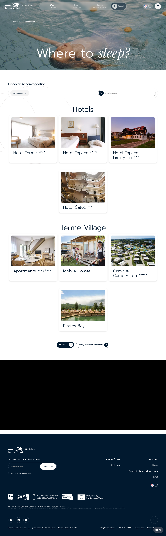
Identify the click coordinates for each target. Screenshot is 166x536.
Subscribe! (48, 466)
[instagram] (18, 520)
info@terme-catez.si (107, 528)
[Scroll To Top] (154, 520)
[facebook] (11, 520)
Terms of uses (152, 528)
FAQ (155, 477)
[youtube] (26, 520)
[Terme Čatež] (18, 6)
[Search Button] (101, 93)
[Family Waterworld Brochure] (92, 345)
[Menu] (158, 6)
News (155, 465)
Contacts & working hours (143, 471)
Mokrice (115, 465)
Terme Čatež (113, 459)
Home (15, 21)
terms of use (26, 473)
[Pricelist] (65, 345)
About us (153, 459)
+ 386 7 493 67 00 (124, 528)
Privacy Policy (139, 528)
